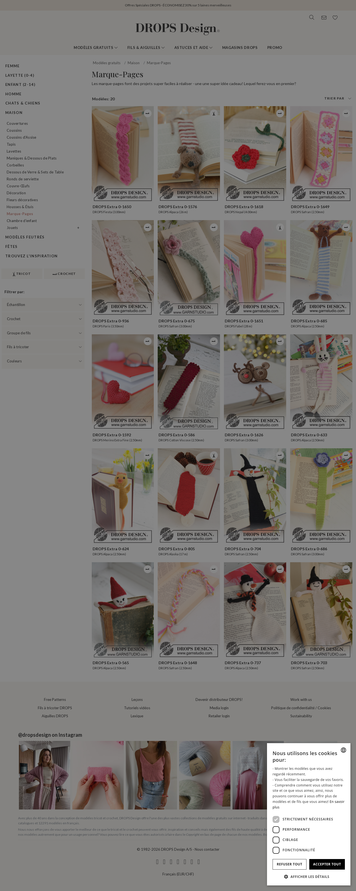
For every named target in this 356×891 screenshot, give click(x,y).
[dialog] (308, 814)
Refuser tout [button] (289, 864)
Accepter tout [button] (327, 864)
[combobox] (343, 750)
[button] (309, 876)
